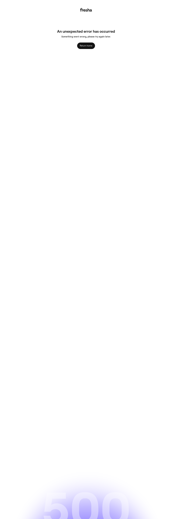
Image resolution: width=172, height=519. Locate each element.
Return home (86, 46)
